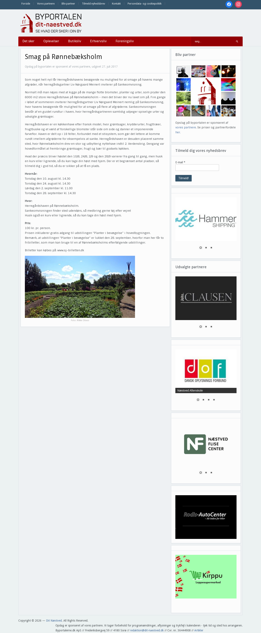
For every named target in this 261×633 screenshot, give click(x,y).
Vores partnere (46, 3)
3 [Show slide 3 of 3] (211, 248)
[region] (206, 225)
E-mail (180, 162)
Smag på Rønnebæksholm (63, 57)
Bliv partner (68, 3)
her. (178, 132)
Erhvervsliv (98, 41)
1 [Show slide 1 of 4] (198, 400)
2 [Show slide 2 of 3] (206, 248)
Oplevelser (51, 41)
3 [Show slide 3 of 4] (208, 400)
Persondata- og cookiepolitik (144, 3)
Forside (25, 3)
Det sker (28, 41)
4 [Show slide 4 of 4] (214, 400)
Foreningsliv (125, 41)
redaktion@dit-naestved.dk (147, 630)
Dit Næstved (54, 620)
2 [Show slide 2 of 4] (203, 400)
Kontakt (116, 3)
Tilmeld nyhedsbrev (93, 3)
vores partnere (185, 127)
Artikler (198, 630)
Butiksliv (74, 41)
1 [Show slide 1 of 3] (200, 248)
